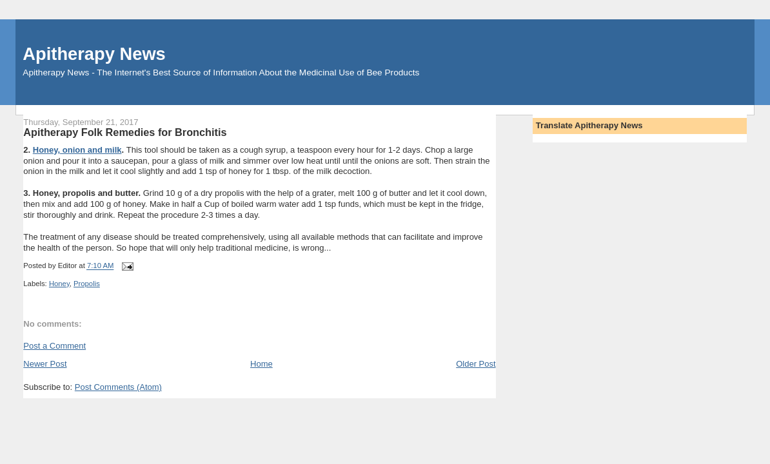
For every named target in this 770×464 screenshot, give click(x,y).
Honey (59, 283)
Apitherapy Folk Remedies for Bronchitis (124, 132)
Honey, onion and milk (77, 150)
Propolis (87, 283)
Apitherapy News (94, 54)
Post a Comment (54, 346)
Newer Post (44, 364)
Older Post (475, 364)
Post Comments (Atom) (118, 387)
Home (261, 364)
